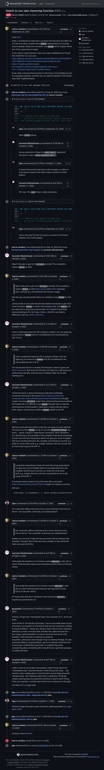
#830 (19, 709)
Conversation (12, 22)
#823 (19, 37)
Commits (26, 22)
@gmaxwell (41, 289)
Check (50, 22)
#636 (48, 309)
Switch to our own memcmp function (31, 85)
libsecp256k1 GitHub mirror (20, 3)
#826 (14, 709)
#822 (65, 706)
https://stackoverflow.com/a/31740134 (28, 484)
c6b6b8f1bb (43, 745)
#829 (22, 685)
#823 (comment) (19, 370)
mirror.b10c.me (93, 757)
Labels (41, 4)
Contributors (50, 4)
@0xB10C (84, 754)
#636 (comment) (36, 315)
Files (39, 22)
